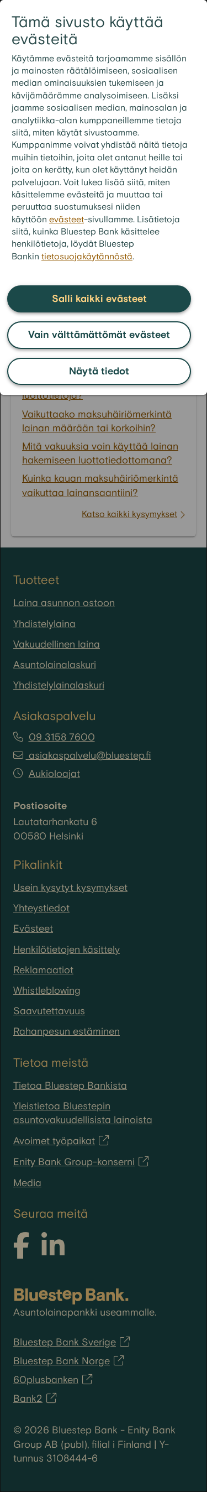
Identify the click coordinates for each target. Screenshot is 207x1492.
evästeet (66, 220)
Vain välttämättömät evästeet (99, 334)
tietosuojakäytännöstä (86, 257)
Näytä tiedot (99, 371)
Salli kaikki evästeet (99, 299)
